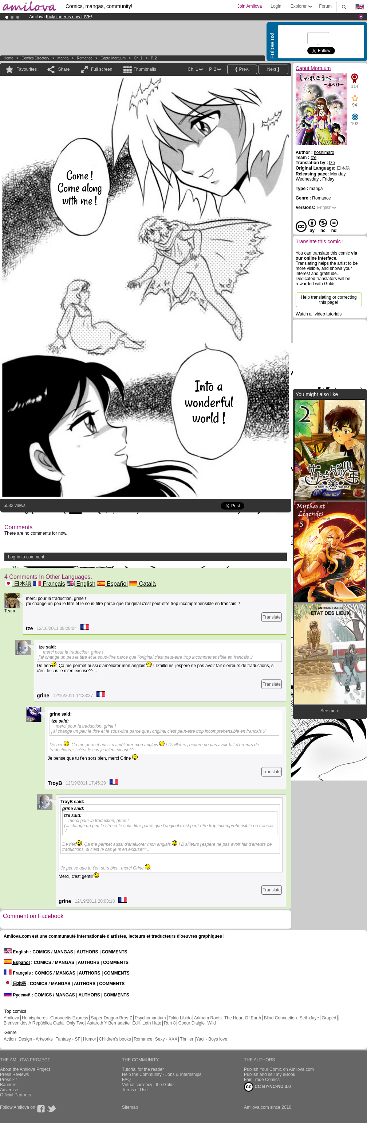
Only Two (75, 1023)
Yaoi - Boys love (211, 1039)
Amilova (11, 1018)
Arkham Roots (208, 1018)
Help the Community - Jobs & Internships (161, 1074)
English (81, 584)
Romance (84, 58)
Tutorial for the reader (143, 1069)
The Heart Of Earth (242, 1018)
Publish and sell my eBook (269, 1074)
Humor (89, 1039)
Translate (272, 617)
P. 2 (154, 58)
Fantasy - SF (67, 1039)
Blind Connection (280, 1018)
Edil (136, 1023)
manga (63, 58)
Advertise (9, 1089)
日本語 (17, 584)
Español (112, 584)
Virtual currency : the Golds (148, 1084)
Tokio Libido (180, 1018)
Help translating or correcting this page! (328, 300)
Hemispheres (35, 1018)
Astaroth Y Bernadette (108, 1023)
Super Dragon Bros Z (111, 1018)
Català (142, 584)
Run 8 (169, 1023)
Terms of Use (135, 1089)
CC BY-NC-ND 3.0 (267, 1087)
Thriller (187, 1039)
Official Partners (15, 1094)
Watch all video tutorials (319, 314)
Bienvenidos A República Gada (34, 1023)
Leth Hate (151, 1023)
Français (49, 584)
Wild (211, 1023)
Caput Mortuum (113, 58)
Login (276, 6)
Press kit (8, 1079)
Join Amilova (249, 6)
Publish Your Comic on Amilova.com (279, 1069)
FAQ (126, 1079)
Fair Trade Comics (262, 1079)
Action (10, 1039)
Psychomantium (150, 1018)
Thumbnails (145, 69)
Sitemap (130, 1107)
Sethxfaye (309, 1018)
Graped (328, 1018)
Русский (17, 995)
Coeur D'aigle (192, 1023)
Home (8, 58)
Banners (8, 1084)
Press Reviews (14, 1074)
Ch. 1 (138, 58)
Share (64, 69)
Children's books (115, 1039)
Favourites (26, 69)
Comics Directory (35, 58)
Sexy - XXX (166, 1039)
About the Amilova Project (25, 1069)
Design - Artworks (36, 1039)
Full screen (102, 69)
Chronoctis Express (69, 1018)
